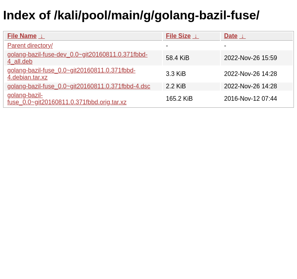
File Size (178, 36)
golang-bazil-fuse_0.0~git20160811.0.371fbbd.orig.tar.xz (66, 98)
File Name (22, 36)
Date (230, 36)
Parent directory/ (30, 45)
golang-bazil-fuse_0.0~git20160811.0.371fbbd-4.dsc (78, 86)
